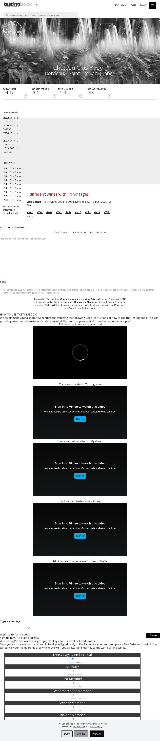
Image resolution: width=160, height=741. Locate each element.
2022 (49, 211)
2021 (59, 211)
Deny (67, 733)
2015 (107, 211)
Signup (143, 5)
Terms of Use (79, 726)
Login (133, 5)
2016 (97, 211)
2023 (40, 211)
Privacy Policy (96, 726)
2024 (30, 211)
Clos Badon (33, 202)
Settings (81, 733)
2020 (68, 211)
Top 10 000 (120, 5)
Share (153, 636)
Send (3, 282)
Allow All (97, 733)
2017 (88, 211)
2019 (78, 211)
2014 (30, 217)
